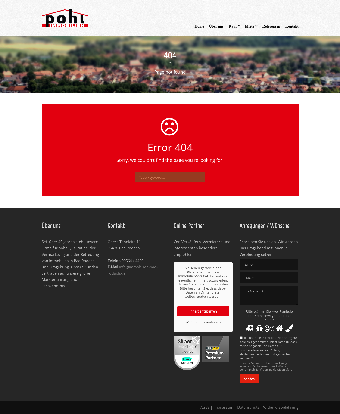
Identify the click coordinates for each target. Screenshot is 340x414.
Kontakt (292, 26)
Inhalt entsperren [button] (203, 311)
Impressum (223, 407)
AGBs (204, 407)
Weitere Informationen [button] (203, 322)
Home (199, 26)
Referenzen (271, 26)
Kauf (233, 26)
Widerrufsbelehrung (281, 407)
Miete (249, 26)
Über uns (216, 26)
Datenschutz (248, 407)
